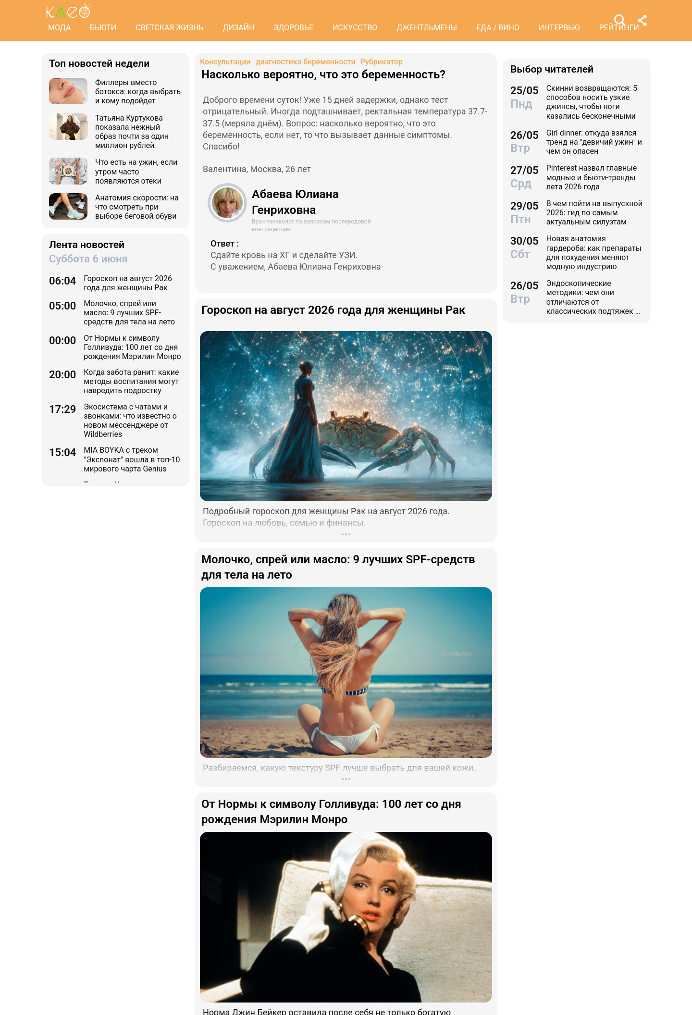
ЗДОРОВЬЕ (294, 27)
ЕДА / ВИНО (497, 27)
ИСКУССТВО (355, 27)
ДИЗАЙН (238, 27)
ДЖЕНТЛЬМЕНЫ (426, 27)
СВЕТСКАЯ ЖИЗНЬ (169, 27)
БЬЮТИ (103, 27)
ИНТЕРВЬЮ (559, 27)
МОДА (59, 27)
